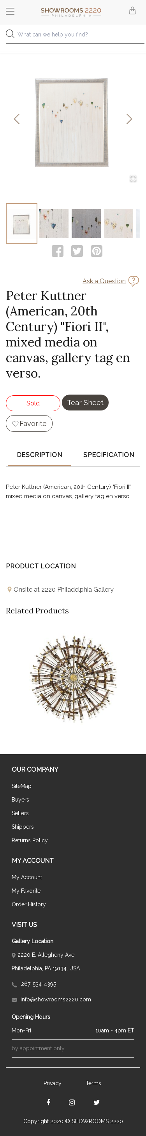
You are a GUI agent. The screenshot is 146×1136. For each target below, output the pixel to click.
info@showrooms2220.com (51, 999)
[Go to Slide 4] (118, 223)
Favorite (33, 423)
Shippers (23, 827)
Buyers (20, 800)
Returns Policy (30, 840)
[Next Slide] (129, 119)
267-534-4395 (34, 984)
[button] (73, 119)
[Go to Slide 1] (21, 223)
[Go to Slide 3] (86, 223)
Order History (29, 904)
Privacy (53, 1083)
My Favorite (26, 891)
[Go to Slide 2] (54, 223)
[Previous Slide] (16, 119)
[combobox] (73, 36)
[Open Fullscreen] (133, 178)
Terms (93, 1083)
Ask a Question (104, 281)
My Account (27, 877)
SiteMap (22, 786)
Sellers (20, 813)
